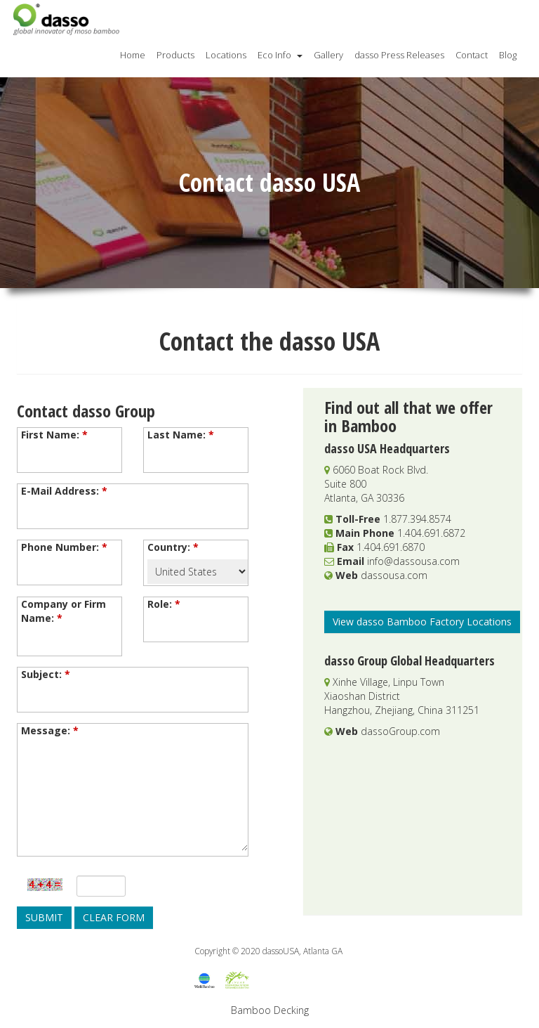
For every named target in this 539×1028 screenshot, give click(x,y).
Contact (471, 54)
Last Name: (180, 434)
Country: (173, 547)
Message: (50, 730)
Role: (163, 604)
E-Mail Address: (64, 490)
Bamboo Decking (270, 1010)
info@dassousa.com (413, 561)
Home (132, 54)
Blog (508, 54)
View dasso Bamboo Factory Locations (422, 621)
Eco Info (280, 54)
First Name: (54, 434)
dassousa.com (394, 575)
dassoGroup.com (400, 731)
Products (175, 54)
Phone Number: (64, 547)
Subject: (45, 674)
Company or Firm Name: (63, 611)
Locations (226, 54)
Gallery (328, 54)
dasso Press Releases (399, 54)
